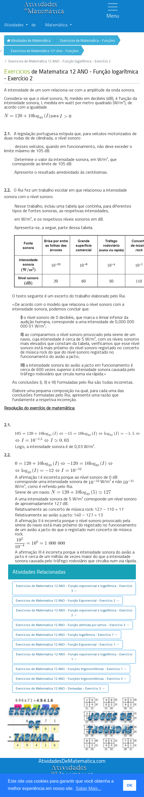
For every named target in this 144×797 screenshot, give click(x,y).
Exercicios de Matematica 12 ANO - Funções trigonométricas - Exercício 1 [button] (71, 669)
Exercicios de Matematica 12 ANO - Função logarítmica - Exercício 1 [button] (67, 634)
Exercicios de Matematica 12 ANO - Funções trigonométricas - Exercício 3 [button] (71, 678)
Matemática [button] (57, 25)
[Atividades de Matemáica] (72, 767)
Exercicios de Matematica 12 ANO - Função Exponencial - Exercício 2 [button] (67, 600)
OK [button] (130, 785)
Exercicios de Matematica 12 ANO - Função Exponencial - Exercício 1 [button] (67, 644)
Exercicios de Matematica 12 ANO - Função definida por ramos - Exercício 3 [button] (72, 625)
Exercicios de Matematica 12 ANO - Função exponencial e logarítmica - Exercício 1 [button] (74, 656)
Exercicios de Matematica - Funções (87, 40)
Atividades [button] (14, 25)
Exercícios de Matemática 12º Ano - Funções (44, 50)
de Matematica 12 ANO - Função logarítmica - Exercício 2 (71, 75)
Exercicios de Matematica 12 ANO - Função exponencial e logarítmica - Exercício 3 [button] (74, 588)
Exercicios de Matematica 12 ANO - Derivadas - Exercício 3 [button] (60, 688)
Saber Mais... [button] (88, 788)
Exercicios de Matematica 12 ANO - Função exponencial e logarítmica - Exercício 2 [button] (74, 612)
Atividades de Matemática (28, 40)
